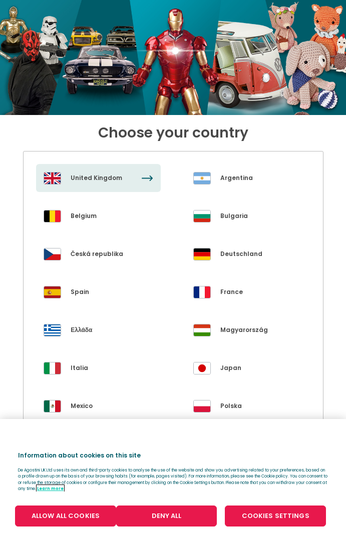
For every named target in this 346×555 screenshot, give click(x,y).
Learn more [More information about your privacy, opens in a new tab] (50, 489)
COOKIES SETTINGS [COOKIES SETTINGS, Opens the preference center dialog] (275, 515)
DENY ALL (167, 515)
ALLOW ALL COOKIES (66, 515)
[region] (173, 487)
